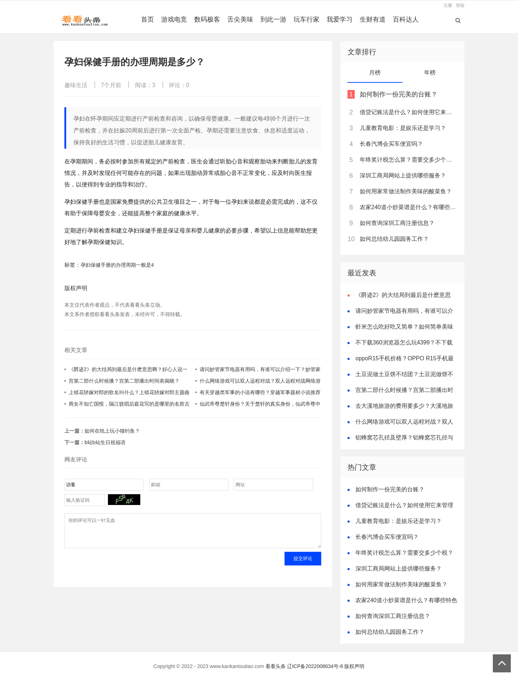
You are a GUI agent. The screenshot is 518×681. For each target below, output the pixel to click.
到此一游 (273, 19)
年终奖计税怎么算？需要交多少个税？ (408, 160)
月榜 (375, 72)
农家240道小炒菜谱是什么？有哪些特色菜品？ (408, 207)
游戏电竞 (174, 19)
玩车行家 (306, 19)
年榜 (430, 72)
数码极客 (207, 19)
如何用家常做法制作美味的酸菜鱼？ (406, 191)
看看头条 (275, 666)
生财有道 (373, 19)
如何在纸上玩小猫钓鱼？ (112, 431)
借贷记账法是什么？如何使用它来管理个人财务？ (408, 112)
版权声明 (354, 666)
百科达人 (406, 19)
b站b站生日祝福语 (105, 442)
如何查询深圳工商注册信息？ (397, 223)
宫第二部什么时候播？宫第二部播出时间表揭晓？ (124, 381)
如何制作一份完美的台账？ (398, 94)
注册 (448, 5)
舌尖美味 (240, 19)
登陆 (460, 5)
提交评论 (303, 564)
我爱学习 (340, 19)
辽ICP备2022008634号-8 (315, 666)
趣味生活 (75, 85)
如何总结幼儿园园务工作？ (394, 239)
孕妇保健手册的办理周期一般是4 (117, 265)
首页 (147, 19)
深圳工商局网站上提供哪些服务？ (403, 175)
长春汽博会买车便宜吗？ (391, 144)
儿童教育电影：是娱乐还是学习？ (403, 128)
